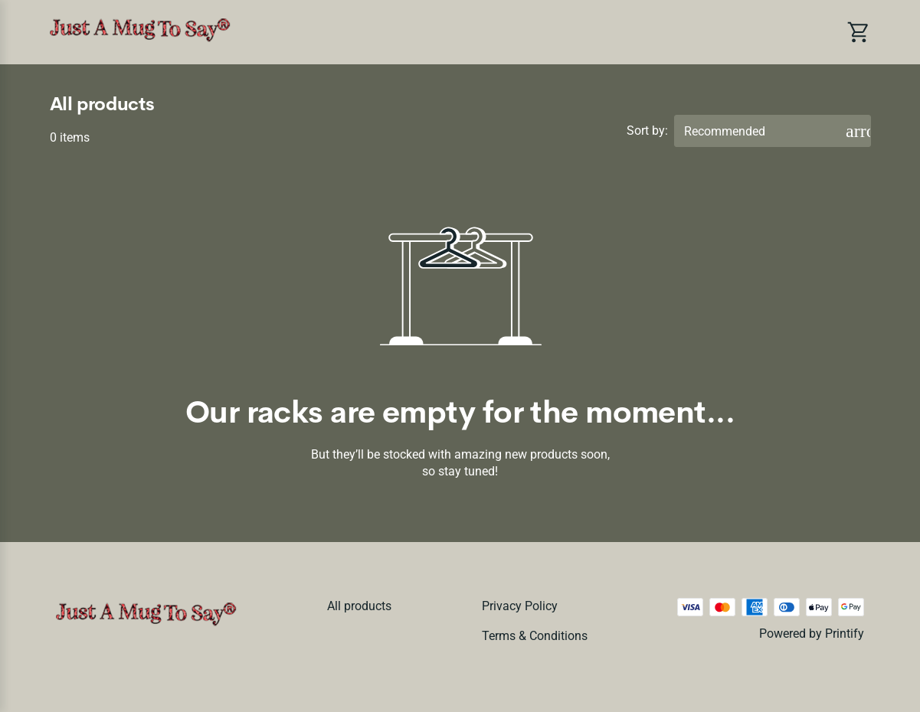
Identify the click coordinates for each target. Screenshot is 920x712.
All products (359, 606)
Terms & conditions (535, 636)
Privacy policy (520, 606)
